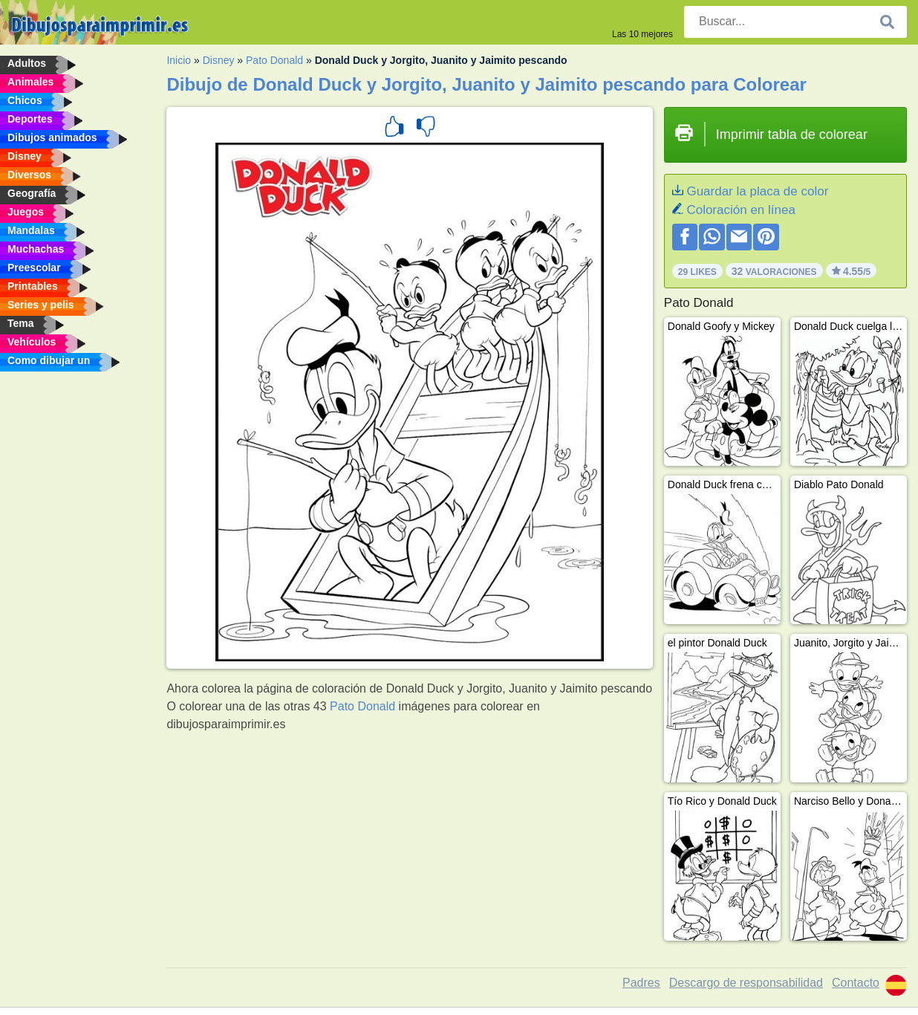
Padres (641, 982)
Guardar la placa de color (757, 191)
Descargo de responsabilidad (746, 982)
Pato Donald (274, 60)
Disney (219, 60)
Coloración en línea (740, 210)
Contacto (855, 982)
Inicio (178, 60)
